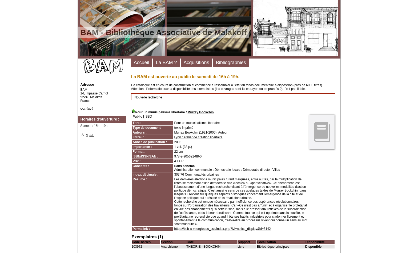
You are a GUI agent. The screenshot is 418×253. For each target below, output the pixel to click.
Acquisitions (196, 62)
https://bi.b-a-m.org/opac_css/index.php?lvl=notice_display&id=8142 (222, 229)
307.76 (179, 174)
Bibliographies (231, 62)
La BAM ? (166, 62)
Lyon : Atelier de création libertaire (198, 137)
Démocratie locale (227, 170)
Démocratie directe (256, 170)
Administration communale (193, 170)
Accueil (141, 62)
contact (87, 108)
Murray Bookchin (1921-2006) (195, 132)
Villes (276, 170)
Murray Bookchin (201, 112)
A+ (91, 135)
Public (137, 116)
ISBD (148, 116)
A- (83, 134)
